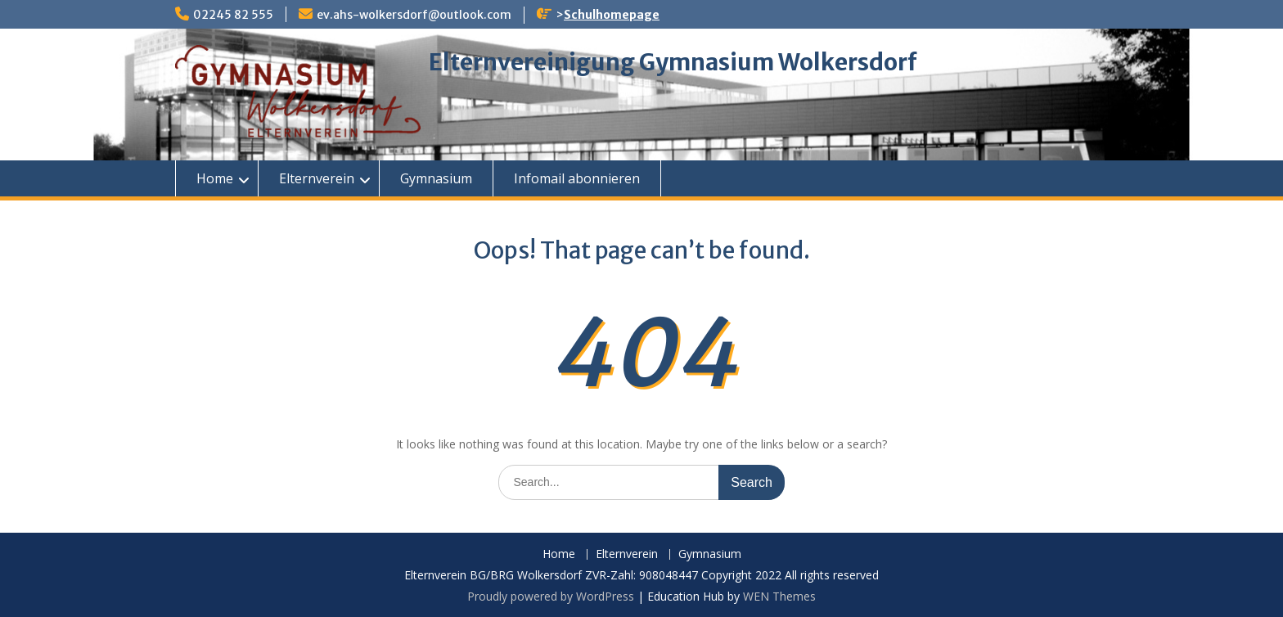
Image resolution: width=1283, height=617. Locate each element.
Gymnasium (436, 178)
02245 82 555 (233, 14)
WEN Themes (779, 596)
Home (214, 178)
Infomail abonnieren (577, 178)
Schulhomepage (612, 14)
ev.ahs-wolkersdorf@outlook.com (414, 14)
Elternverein (316, 178)
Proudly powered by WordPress (550, 596)
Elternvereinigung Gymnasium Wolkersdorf (673, 62)
